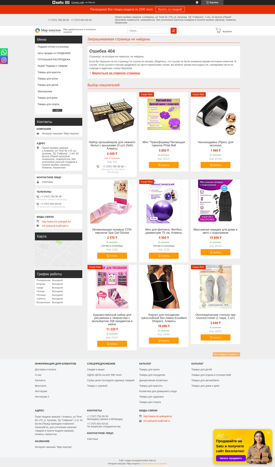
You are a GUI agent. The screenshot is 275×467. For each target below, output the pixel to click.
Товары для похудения (152, 374)
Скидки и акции (95, 369)
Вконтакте (40, 385)
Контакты (40, 380)
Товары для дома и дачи (205, 385)
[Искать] (174, 31)
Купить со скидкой (170, 9)
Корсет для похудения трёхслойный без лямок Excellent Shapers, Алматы (164, 318)
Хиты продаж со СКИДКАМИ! (54, 53)
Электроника (45, 91)
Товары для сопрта (48, 104)
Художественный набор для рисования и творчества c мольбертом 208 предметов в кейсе (112, 319)
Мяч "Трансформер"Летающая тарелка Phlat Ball (164, 144)
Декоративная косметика (153, 380)
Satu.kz (152, 460)
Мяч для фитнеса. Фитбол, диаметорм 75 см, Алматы (163, 231)
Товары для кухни (48, 78)
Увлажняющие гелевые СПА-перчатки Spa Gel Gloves (112, 231)
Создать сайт (77, 2)
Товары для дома (47, 97)
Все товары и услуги (225, 354)
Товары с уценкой (97, 385)
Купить (165, 165)
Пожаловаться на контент (154, 463)
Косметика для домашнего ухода (158, 391)
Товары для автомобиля (205, 380)
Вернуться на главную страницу (116, 73)
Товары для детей (48, 85)
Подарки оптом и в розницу (53, 46)
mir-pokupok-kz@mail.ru (55, 225)
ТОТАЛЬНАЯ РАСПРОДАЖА (54, 59)
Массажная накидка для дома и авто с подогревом (215, 231)
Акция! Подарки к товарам (52, 65)
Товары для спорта (150, 402)
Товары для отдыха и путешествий (211, 374)
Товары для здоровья (151, 396)
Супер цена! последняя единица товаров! (111, 380)
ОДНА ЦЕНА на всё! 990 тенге (104, 374)
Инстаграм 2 (42, 396)
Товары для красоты (49, 72)
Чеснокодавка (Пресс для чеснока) (215, 144)
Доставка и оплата (45, 369)
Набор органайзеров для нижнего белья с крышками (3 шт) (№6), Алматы (112, 145)
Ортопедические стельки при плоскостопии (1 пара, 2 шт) (215, 316)
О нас (38, 374)
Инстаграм (41, 391)
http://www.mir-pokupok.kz (56, 221)
